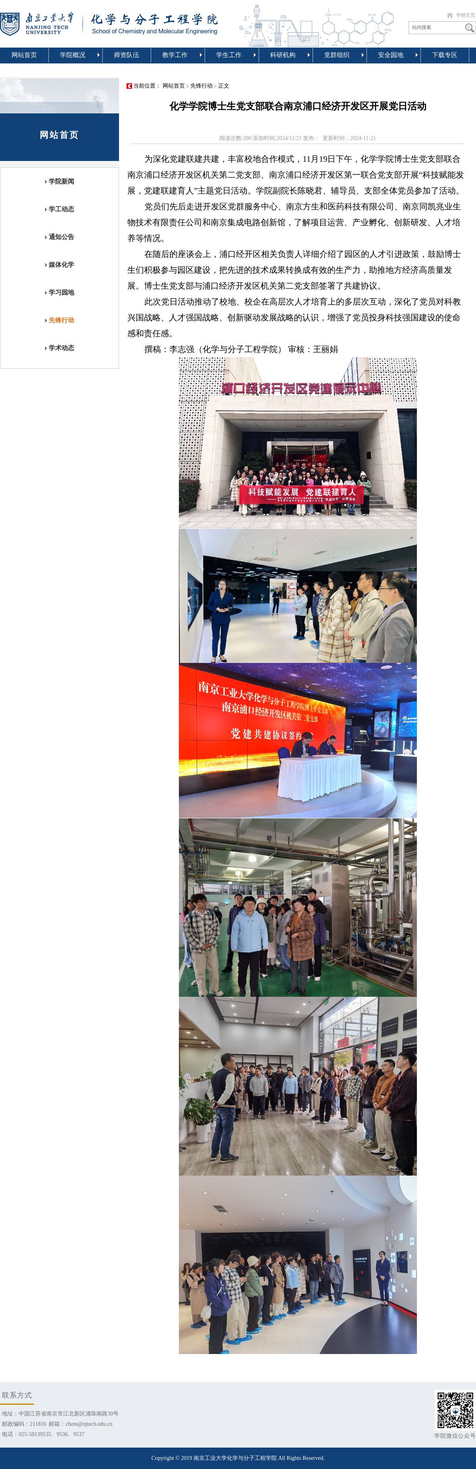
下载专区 (444, 55)
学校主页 (465, 15)
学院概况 (80, 55)
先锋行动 (201, 86)
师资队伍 (126, 55)
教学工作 (182, 55)
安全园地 (398, 55)
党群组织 (344, 55)
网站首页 (24, 55)
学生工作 (236, 55)
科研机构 (290, 55)
